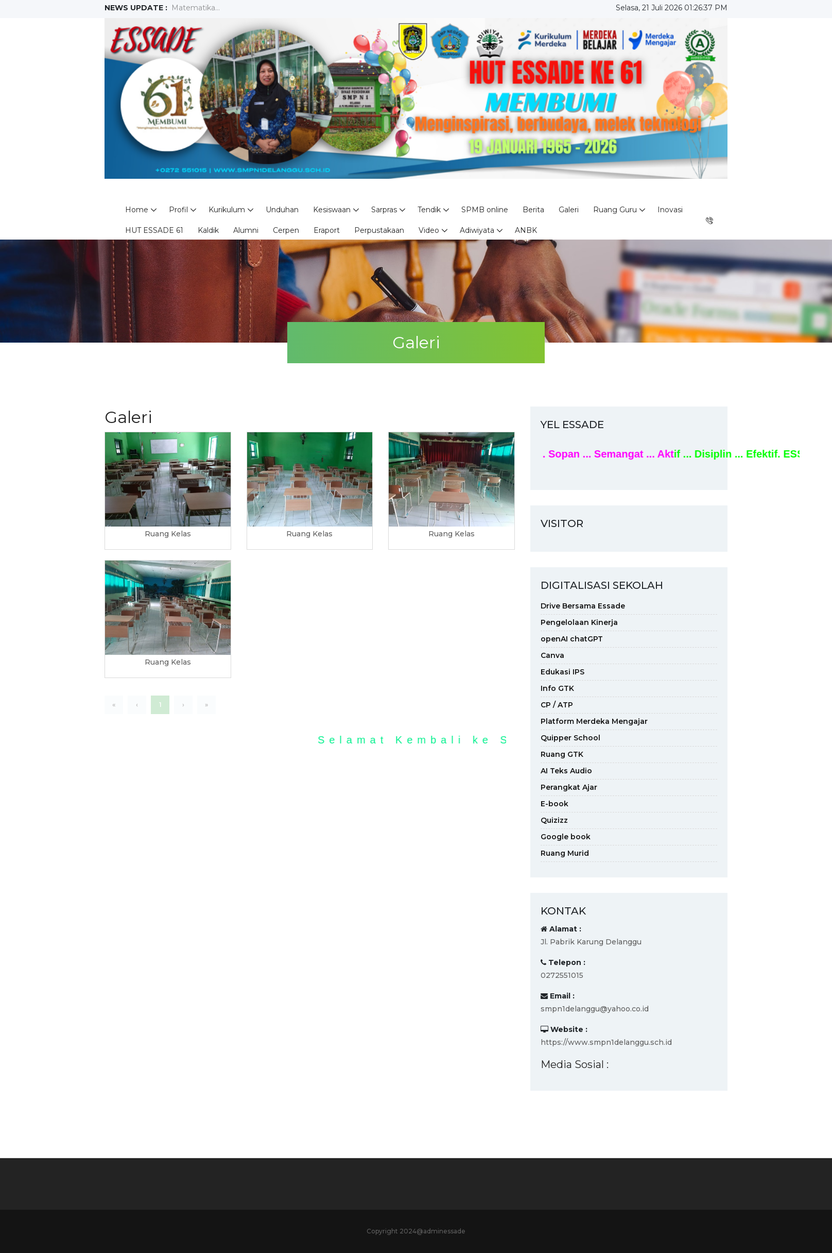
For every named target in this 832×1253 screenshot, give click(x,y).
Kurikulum (227, 209)
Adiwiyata (477, 230)
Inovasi (670, 209)
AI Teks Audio (566, 770)
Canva (552, 655)
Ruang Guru (615, 209)
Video (429, 230)
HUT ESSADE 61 (154, 230)
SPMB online (484, 209)
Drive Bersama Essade (583, 606)
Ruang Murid (565, 853)
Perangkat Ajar (569, 787)
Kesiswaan (332, 209)
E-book (554, 803)
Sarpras (384, 209)
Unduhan (282, 209)
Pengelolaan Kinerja (579, 622)
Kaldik (208, 230)
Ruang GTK (562, 754)
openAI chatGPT (572, 639)
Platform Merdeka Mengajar (594, 721)
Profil (178, 209)
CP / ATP (557, 704)
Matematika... (195, 7)
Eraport (327, 230)
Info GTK (557, 688)
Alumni (245, 230)
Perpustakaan (379, 230)
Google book (566, 836)
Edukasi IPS (562, 671)
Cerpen (286, 230)
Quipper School (570, 737)
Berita (533, 209)
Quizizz (554, 820)
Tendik (429, 209)
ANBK (526, 230)
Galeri (569, 209)
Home (136, 209)
